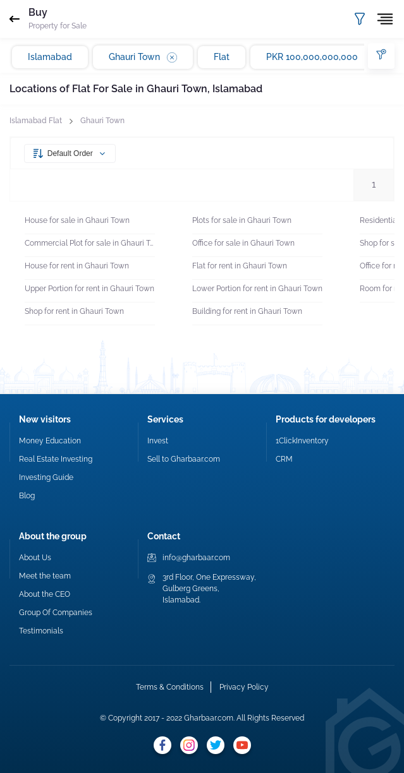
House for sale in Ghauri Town (77, 220)
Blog (27, 495)
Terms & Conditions (170, 687)
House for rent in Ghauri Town (77, 265)
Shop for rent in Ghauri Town (74, 311)
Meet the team (45, 576)
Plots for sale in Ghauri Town (241, 220)
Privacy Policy (244, 687)
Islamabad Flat (35, 120)
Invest (157, 440)
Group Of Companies (55, 612)
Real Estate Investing (55, 459)
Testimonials (41, 630)
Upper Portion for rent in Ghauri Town (89, 288)
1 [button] (374, 184)
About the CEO (44, 594)
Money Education (50, 440)
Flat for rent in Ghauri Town (239, 265)
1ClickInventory (302, 440)
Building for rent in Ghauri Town (247, 311)
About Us (35, 557)
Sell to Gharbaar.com (183, 459)
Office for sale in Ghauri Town (243, 243)
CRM (284, 459)
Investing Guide (46, 477)
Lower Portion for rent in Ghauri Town (257, 288)
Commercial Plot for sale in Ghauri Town (90, 243)
